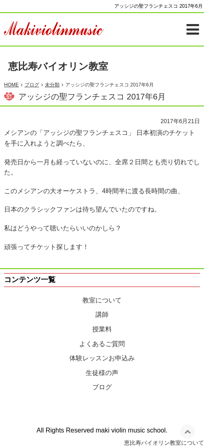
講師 (102, 314)
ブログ (102, 387)
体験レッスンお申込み (102, 358)
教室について (102, 300)
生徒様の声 (102, 372)
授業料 (102, 329)
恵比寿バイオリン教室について (164, 442)
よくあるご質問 (102, 343)
